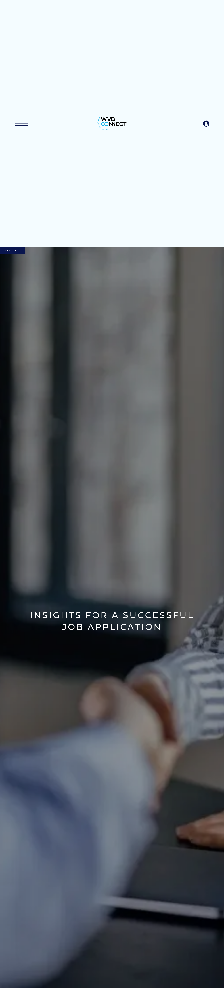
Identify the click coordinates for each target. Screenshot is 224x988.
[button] (21, 123)
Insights (12, 250)
